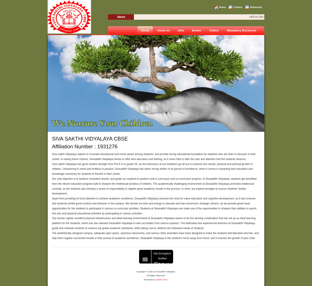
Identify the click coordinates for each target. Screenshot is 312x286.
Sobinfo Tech (161, 279)
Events (196, 30)
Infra (181, 30)
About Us (163, 30)
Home (222, 7)
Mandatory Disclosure (241, 30)
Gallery (214, 30)
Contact (237, 7)
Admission (256, 7)
